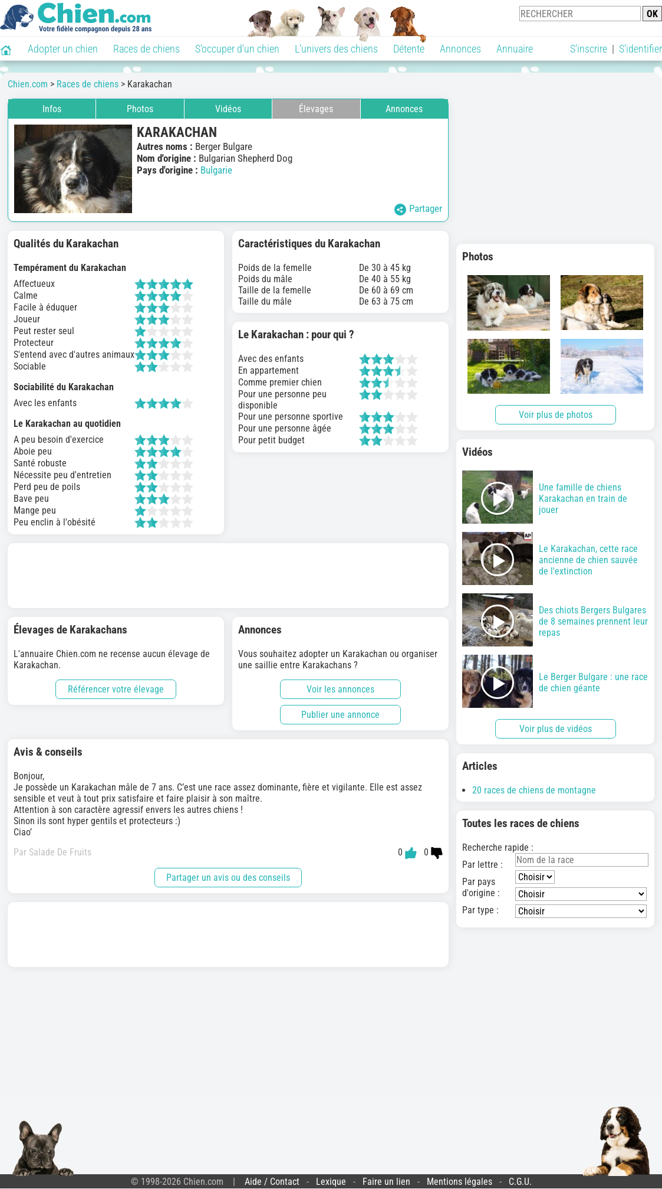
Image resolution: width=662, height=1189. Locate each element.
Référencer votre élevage (116, 689)
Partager (418, 208)
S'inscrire (588, 49)
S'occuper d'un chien (237, 49)
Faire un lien (386, 1181)
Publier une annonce (340, 714)
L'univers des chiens (336, 49)
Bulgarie (216, 170)
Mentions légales (459, 1181)
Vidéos (228, 109)
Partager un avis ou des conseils (228, 877)
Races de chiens (146, 49)
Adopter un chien (63, 49)
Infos (51, 109)
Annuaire (514, 49)
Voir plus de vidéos (555, 728)
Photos (140, 109)
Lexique (331, 1181)
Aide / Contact (272, 1181)
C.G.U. (520, 1181)
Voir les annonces (340, 689)
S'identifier (640, 49)
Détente (408, 49)
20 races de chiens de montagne (534, 790)
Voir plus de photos (555, 414)
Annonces (460, 49)
